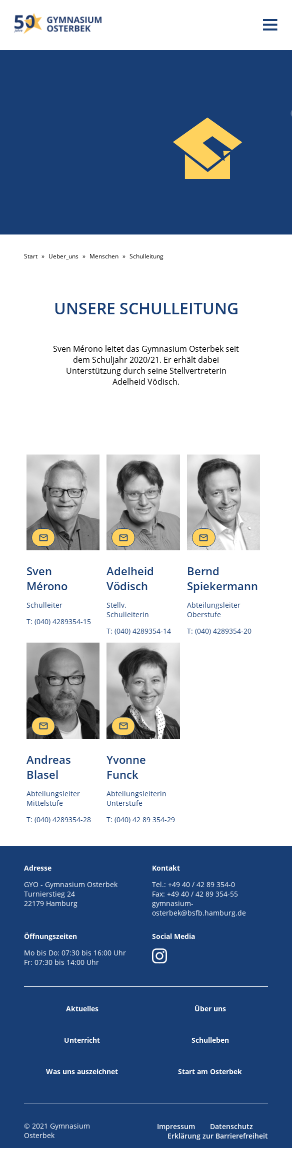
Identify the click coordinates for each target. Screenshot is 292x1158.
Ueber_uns (63, 256)
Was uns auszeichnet (82, 1071)
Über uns (210, 1008)
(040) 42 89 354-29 (144, 819)
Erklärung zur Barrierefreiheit (218, 1136)
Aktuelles (82, 1008)
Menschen (104, 256)
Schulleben (210, 1040)
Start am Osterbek (210, 1071)
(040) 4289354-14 (142, 631)
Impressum (176, 1126)
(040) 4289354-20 (223, 631)
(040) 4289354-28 (62, 819)
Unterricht (82, 1040)
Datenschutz (231, 1126)
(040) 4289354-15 (62, 621)
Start (31, 256)
